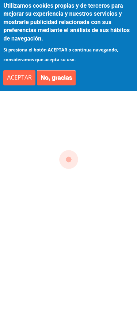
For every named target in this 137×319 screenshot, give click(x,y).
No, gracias (56, 77)
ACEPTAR (19, 77)
